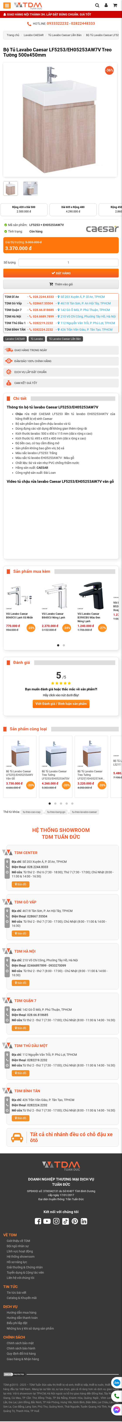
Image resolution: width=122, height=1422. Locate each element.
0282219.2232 (41, 323)
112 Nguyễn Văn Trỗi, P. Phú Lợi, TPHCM (86, 323)
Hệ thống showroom (20, 1257)
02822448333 (83, 23)
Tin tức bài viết (16, 1293)
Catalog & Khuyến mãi (22, 1298)
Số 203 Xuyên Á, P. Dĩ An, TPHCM (81, 297)
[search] (97, 5)
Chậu (19, 414)
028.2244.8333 (41, 297)
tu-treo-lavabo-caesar (84, 812)
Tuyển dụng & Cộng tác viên (25, 1273)
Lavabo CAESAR (34, 35)
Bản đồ (20, 884)
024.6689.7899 (41, 316)
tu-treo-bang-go (56, 812)
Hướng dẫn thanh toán (22, 1318)
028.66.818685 (41, 310)
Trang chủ (13, 35)
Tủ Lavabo (37, 338)
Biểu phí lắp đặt (17, 1323)
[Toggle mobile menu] (7, 5)
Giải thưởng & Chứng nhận (25, 1268)
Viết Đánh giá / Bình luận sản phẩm (61, 704)
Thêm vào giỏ (61, 284)
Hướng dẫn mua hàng (21, 1313)
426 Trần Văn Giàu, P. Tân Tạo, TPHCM (85, 329)
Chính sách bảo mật (20, 1344)
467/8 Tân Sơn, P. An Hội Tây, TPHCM (84, 303)
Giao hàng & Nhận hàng (23, 1359)
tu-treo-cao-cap (32, 812)
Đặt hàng (61, 273)
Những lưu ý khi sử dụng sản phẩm (30, 1329)
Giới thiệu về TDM (18, 1241)
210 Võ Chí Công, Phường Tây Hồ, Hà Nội (87, 316)
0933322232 (58, 23)
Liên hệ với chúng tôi (20, 1278)
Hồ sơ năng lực (17, 1262)
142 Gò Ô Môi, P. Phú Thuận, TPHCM (84, 310)
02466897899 (36, 965)
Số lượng (10, 262)
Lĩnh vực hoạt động (20, 1252)
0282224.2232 (41, 329)
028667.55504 (41, 303)
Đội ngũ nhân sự (18, 1246)
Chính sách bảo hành (21, 1349)
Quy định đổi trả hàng (21, 1354)
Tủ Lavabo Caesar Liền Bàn (64, 35)
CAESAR (42, 467)
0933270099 (57, 965)
